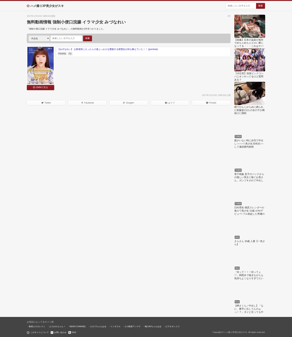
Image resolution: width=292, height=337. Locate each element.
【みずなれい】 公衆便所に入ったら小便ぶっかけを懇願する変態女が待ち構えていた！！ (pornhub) (108, 49)
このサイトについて (39, 332)
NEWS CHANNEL (77, 326)
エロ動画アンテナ (132, 326)
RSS (74, 332)
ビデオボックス (172, 326)
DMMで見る (42, 87)
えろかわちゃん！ (57, 326)
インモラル (115, 326)
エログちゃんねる (98, 326)
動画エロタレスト (37, 326)
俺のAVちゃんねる (153, 326)
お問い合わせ (60, 332)
